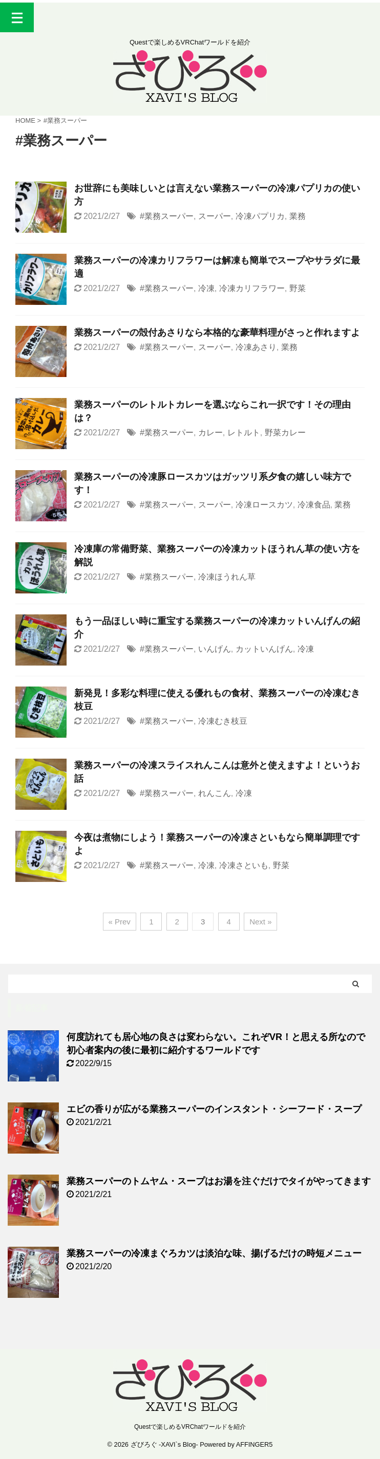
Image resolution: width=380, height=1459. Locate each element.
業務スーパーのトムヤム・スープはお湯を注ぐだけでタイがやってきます (219, 1181)
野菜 (297, 288)
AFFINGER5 (254, 1444)
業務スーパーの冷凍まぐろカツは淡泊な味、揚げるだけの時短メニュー (214, 1253)
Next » (260, 921)
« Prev (120, 921)
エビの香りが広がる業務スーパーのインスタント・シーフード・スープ (214, 1109)
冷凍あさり (256, 347)
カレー (210, 432)
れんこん (214, 793)
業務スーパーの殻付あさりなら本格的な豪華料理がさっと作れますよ (217, 332)
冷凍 (206, 288)
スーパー (214, 216)
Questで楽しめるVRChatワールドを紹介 (190, 1426)
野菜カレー (285, 432)
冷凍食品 (314, 504)
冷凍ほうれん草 (227, 576)
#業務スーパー (167, 216)
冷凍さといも (243, 865)
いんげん (214, 649)
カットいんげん (264, 649)
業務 (297, 216)
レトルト (243, 432)
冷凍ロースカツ (264, 504)
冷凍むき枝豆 (222, 721)
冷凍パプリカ (260, 216)
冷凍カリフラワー (252, 288)
